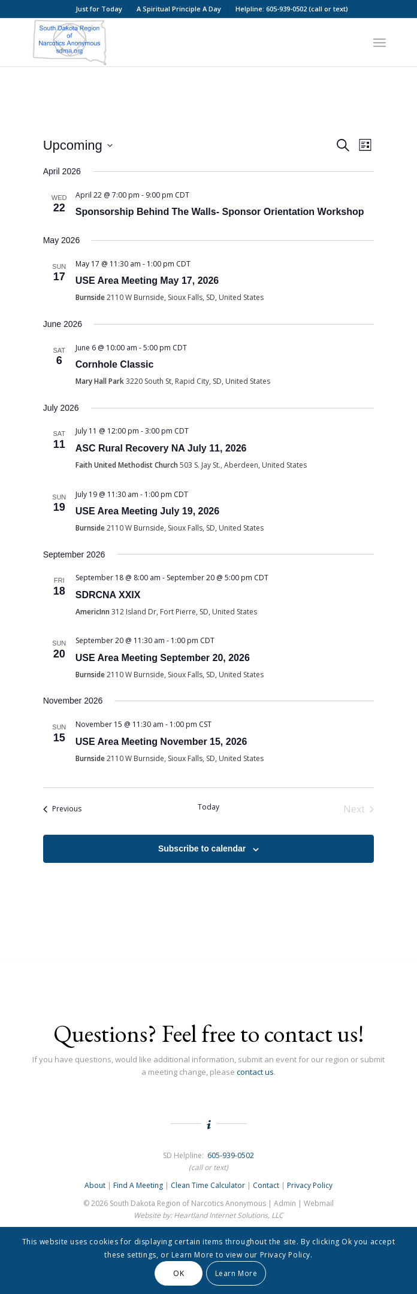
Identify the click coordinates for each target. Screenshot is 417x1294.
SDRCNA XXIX (108, 595)
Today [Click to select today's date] (208, 807)
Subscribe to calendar (202, 848)
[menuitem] (99, 9)
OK (178, 1273)
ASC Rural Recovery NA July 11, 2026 (161, 448)
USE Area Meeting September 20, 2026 (162, 658)
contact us (255, 1071)
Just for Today (98, 8)
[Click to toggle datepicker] (78, 145)
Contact (266, 1185)
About (94, 1185)
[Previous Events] (62, 809)
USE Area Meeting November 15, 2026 (161, 742)
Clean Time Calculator (208, 1185)
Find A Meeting (138, 1185)
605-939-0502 (230, 1155)
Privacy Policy (310, 1185)
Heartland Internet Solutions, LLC (228, 1215)
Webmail (319, 1203)
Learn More (236, 1273)
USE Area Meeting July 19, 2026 (147, 511)
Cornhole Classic (114, 364)
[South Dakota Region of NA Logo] (173, 42)
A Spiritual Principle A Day (179, 8)
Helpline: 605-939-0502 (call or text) (291, 8)
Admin (285, 1203)
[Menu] (379, 42)
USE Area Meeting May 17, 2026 (147, 280)
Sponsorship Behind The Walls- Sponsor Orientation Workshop (219, 212)
